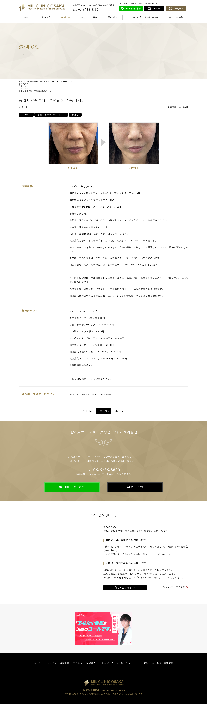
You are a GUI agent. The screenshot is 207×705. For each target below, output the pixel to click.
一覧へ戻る (104, 411)
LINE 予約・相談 (74, 487)
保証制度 (64, 664)
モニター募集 (176, 17)
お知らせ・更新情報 (162, 664)
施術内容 (46, 17)
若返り (75, 115)
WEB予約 (137, 487)
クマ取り (26, 115)
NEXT (118, 411)
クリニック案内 (89, 17)
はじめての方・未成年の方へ (143, 17)
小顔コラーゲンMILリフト (52, 115)
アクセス (78, 664)
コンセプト (50, 664)
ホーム (27, 17)
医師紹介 (112, 17)
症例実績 (66, 17)
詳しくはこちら (123, 588)
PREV (89, 411)
